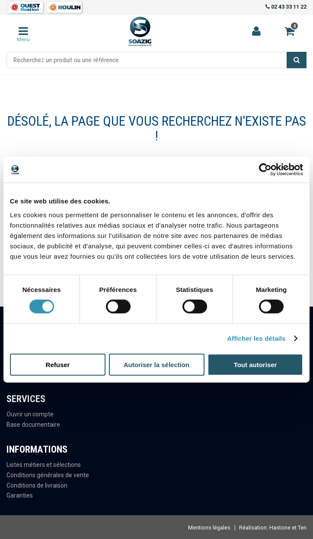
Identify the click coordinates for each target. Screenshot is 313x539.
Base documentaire (33, 424)
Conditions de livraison (36, 485)
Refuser (58, 364)
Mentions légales (209, 527)
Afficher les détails (256, 338)
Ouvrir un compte (30, 414)
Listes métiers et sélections (43, 464)
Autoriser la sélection (157, 364)
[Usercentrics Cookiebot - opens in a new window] (265, 169)
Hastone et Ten (288, 527)
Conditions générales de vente (47, 475)
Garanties (19, 495)
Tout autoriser (255, 364)
